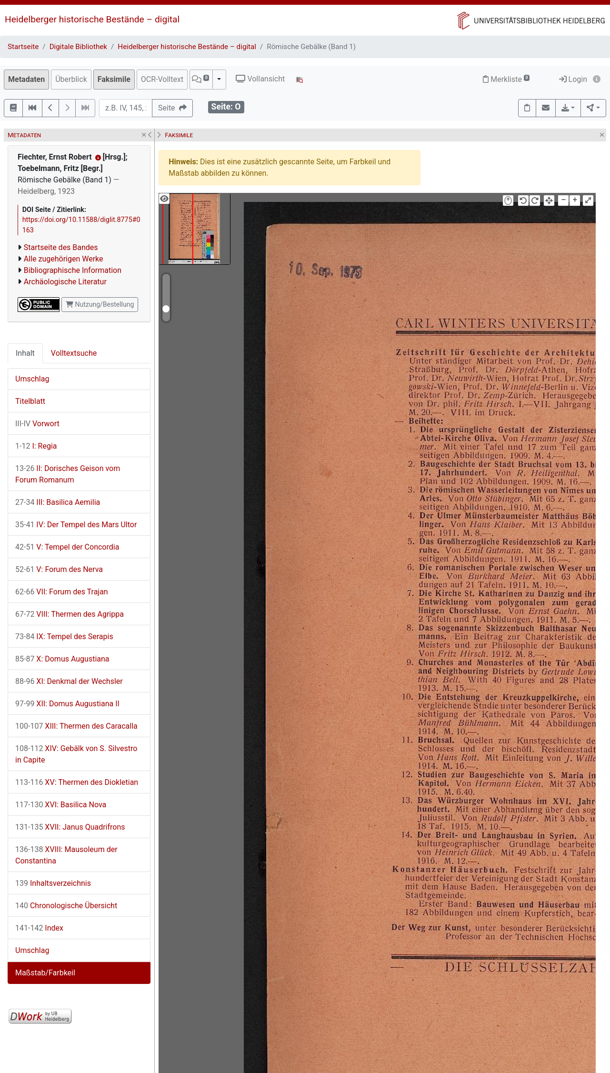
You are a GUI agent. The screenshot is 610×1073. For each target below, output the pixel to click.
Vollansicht (260, 78)
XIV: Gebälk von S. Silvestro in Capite (76, 754)
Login (573, 79)
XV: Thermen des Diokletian (76, 782)
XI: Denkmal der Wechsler (69, 681)
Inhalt (25, 353)
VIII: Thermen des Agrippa (69, 614)
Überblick (71, 79)
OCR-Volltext (162, 79)
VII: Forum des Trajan (61, 591)
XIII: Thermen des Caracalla (76, 726)
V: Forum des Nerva (59, 569)
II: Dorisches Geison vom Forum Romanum (67, 474)
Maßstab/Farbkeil (45, 972)
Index (39, 928)
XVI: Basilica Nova (60, 804)
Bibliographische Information (72, 270)
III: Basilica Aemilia (57, 502)
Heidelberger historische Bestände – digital (92, 19)
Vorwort (37, 423)
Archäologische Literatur (65, 281)
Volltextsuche (74, 353)
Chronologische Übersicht (66, 905)
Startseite (23, 46)
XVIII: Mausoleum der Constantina (66, 855)
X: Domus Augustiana (62, 658)
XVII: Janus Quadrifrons (70, 827)
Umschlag (32, 378)
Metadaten (26, 79)
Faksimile (114, 79)
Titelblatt (30, 401)
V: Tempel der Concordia (67, 547)
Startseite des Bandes (61, 247)
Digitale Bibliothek (78, 46)
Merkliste (506, 79)
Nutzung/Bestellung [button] (100, 304)
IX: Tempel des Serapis (64, 636)
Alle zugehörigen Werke (63, 258)
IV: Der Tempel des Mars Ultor (76, 524)
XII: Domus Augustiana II (67, 703)
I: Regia (36, 446)
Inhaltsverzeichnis (53, 883)
